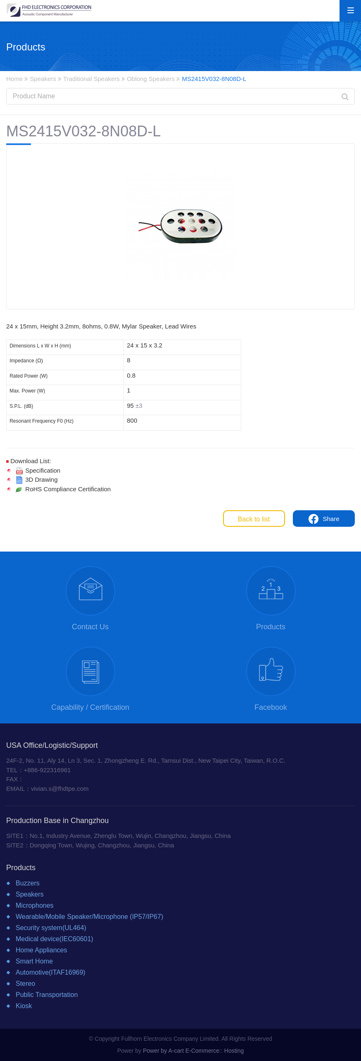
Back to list (254, 519)
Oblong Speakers (151, 78)
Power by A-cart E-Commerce (181, 1050)
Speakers (43, 78)
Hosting (234, 1050)
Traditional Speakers (91, 78)
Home (14, 78)
